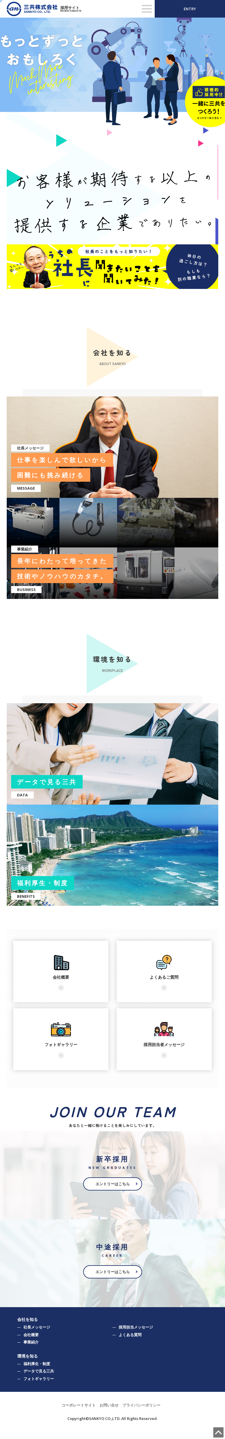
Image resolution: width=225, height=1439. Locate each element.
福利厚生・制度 (36, 1363)
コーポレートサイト (79, 1405)
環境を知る (27, 1356)
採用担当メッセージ (136, 1327)
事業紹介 (31, 1342)
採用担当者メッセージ (164, 1044)
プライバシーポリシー (141, 1405)
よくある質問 (130, 1334)
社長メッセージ (36, 1327)
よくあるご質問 (164, 977)
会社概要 (61, 977)
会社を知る (27, 1319)
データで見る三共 (38, 1371)
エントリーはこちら (113, 1183)
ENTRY (190, 8)
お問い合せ (109, 1405)
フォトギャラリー (61, 1044)
